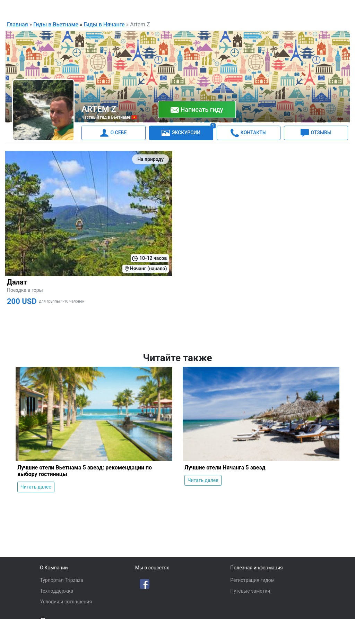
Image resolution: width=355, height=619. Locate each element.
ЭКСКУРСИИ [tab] (187, 131)
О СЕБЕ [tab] (113, 132)
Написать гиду (197, 109)
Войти (333, 8)
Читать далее (35, 486)
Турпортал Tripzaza (61, 580)
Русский (262, 9)
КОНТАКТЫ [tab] (249, 132)
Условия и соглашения (66, 601)
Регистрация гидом (252, 580)
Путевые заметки (250, 591)
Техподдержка (56, 591)
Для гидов (303, 8)
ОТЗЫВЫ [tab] (316, 132)
